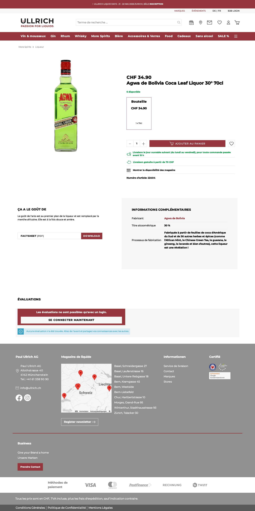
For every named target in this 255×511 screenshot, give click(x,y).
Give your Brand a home (33, 452)
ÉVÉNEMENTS (199, 11)
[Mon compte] (228, 22)
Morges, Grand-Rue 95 (128, 402)
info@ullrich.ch (30, 388)
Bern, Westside (124, 386)
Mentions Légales (100, 507)
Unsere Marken (28, 457)
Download (91, 236)
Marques (169, 376)
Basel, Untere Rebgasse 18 (131, 376)
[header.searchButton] (178, 22)
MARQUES (179, 11)
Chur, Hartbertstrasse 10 (129, 397)
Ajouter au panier (187, 143)
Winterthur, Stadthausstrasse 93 (135, 407)
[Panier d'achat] (237, 23)
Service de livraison (176, 366)
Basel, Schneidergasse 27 (130, 366)
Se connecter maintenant (71, 320)
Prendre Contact (30, 466)
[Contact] (209, 22)
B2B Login (234, 11)
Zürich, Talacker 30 (126, 412)
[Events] (191, 23)
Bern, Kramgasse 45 (127, 381)
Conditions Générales (30, 507)
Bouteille (139, 102)
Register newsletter (79, 421)
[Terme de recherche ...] (126, 22)
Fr (219, 10)
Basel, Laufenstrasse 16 (128, 371)
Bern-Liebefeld (124, 392)
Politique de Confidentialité (67, 507)
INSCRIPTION (156, 4)
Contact (169, 371)
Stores (168, 381)
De (214, 10)
